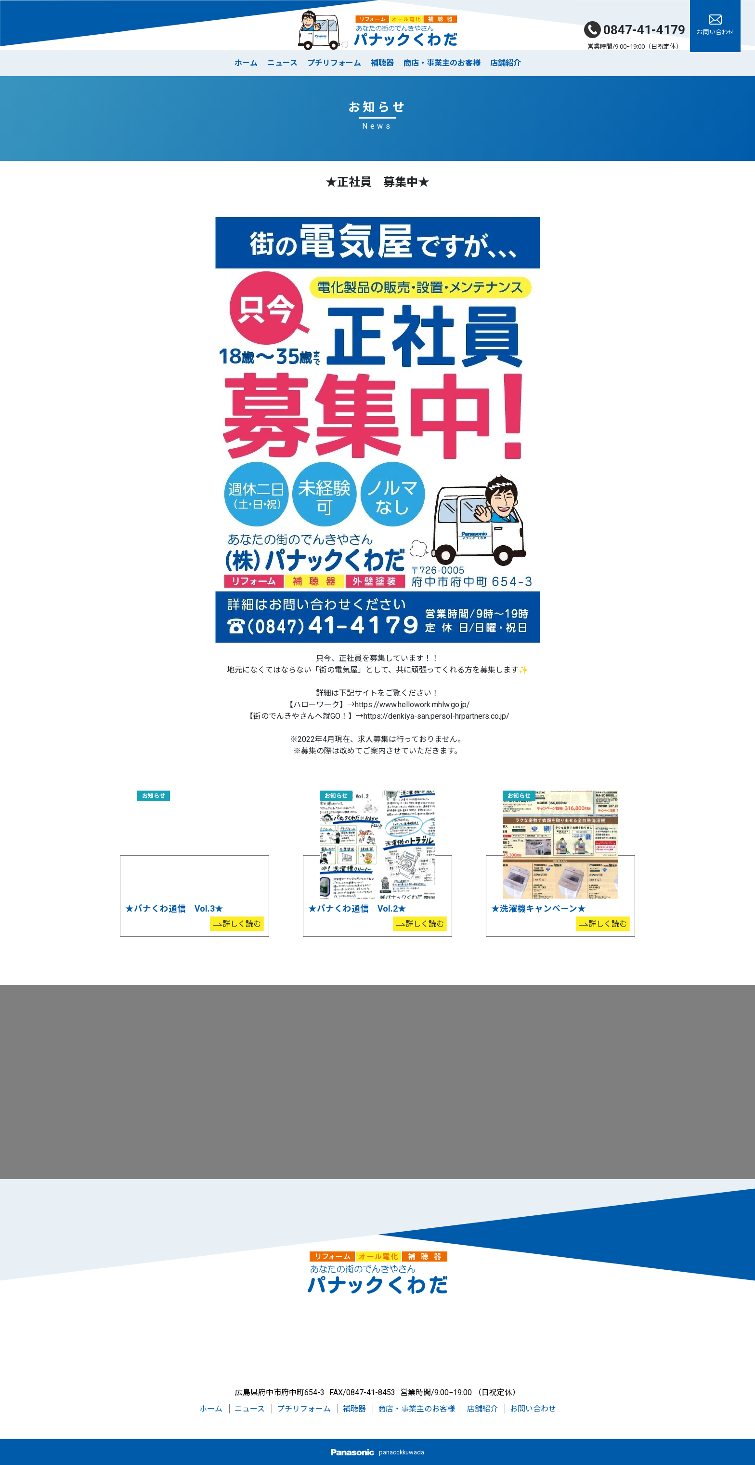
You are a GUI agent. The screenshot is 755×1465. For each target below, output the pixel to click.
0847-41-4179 (634, 29)
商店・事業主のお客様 (442, 62)
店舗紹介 (505, 62)
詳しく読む (241, 923)
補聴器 (382, 62)
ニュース (282, 62)
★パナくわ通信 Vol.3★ (174, 909)
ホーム (246, 62)
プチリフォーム (334, 62)
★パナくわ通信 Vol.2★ (357, 909)
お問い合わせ (533, 1408)
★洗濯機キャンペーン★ (538, 909)
